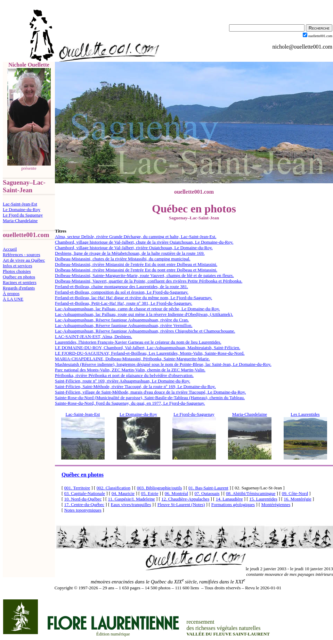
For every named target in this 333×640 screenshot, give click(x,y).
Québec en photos (19, 276)
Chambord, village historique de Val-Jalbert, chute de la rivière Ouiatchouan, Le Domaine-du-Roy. (144, 242)
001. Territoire (77, 487)
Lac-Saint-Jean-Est (20, 204)
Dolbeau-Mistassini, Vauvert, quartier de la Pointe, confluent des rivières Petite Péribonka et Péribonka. (148, 281)
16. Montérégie (297, 499)
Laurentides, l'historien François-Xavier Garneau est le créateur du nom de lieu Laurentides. (138, 342)
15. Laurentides (263, 499)
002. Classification (114, 487)
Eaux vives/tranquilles (131, 504)
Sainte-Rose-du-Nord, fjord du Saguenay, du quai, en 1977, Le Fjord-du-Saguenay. (130, 403)
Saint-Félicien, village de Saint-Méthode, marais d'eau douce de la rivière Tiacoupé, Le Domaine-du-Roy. (150, 392)
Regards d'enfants (19, 287)
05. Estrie (150, 493)
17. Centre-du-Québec (84, 504)
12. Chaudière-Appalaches (185, 499)
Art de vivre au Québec (24, 260)
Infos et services (17, 265)
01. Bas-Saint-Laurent (208, 487)
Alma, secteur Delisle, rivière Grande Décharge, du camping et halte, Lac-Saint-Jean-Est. (135, 236)
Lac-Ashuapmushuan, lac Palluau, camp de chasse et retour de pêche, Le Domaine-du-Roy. (137, 308)
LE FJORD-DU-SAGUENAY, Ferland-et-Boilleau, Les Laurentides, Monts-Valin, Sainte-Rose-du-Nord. (150, 353)
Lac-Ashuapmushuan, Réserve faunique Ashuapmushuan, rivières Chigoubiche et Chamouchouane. (145, 331)
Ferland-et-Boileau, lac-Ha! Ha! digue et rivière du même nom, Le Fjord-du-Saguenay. (133, 297)
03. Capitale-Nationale (84, 493)
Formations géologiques (233, 504)
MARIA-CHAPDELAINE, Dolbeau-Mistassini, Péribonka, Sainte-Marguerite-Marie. (132, 358)
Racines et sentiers (19, 282)
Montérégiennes (276, 504)
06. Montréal (176, 493)
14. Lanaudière (229, 499)
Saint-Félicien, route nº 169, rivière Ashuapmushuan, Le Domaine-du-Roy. (122, 381)
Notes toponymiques (82, 510)
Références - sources (21, 254)
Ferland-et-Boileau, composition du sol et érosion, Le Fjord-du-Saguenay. (121, 292)
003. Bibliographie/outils (159, 487)
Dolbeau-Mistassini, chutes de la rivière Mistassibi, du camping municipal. (122, 258)
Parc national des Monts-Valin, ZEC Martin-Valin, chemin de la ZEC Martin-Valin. (130, 369)
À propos (11, 293)
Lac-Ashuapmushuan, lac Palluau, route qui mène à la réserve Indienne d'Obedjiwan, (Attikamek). (144, 314)
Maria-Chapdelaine (20, 220)
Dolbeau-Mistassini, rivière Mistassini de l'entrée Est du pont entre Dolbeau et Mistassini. (136, 264)
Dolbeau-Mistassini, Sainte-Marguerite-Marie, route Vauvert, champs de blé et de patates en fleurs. (144, 275)
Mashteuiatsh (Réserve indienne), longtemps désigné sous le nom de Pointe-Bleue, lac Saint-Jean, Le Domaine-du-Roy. (163, 364)
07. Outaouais (206, 493)
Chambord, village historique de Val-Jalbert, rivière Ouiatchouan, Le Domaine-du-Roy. (134, 247)
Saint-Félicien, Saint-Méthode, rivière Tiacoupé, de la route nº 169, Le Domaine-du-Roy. (135, 386)
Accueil (10, 249)
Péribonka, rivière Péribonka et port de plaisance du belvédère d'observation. (124, 375)
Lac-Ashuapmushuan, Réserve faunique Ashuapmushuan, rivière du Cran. (122, 319)
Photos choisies (17, 271)
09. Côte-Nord (295, 493)
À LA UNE (13, 299)
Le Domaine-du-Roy (21, 209)
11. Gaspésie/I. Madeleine (131, 499)
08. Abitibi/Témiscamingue (250, 493)
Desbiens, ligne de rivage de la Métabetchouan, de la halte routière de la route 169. (130, 253)
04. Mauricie (123, 493)
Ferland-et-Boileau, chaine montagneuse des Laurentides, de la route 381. (121, 286)
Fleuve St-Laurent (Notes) (181, 504)
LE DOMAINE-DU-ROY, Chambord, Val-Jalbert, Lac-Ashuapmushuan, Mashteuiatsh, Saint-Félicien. (147, 347)
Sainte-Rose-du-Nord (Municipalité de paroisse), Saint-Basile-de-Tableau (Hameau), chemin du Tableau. (150, 397)
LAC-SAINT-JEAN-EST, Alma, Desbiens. (93, 336)
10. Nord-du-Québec (83, 499)
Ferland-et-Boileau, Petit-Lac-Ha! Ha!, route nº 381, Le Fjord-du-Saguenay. (123, 303)
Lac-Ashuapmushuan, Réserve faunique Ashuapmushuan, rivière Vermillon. (123, 325)
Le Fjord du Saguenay (23, 215)
